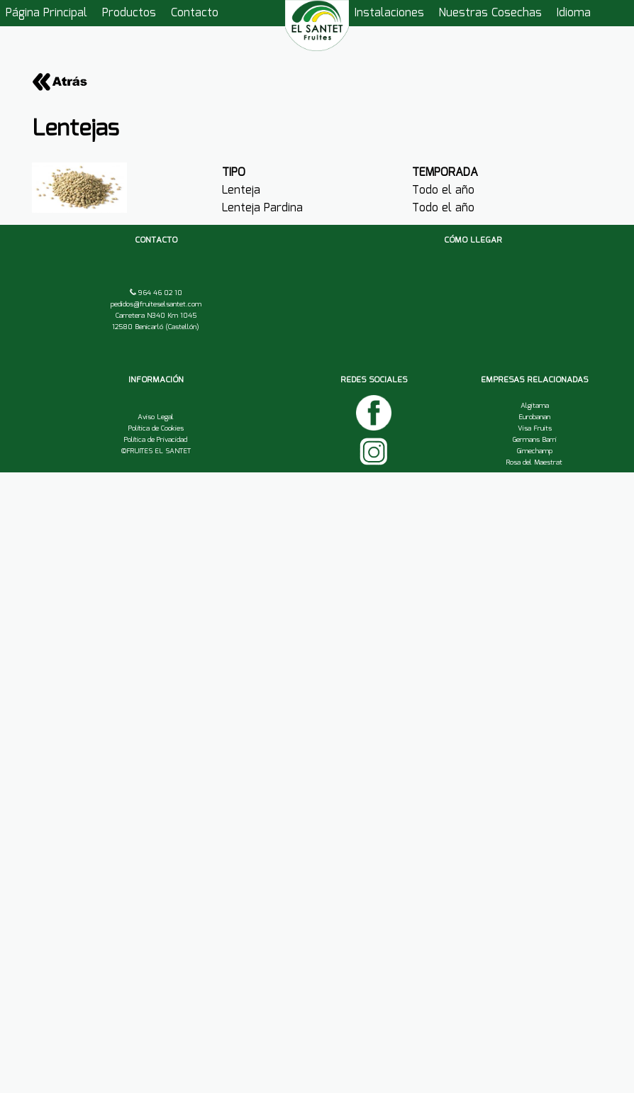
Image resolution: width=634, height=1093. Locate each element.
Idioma (574, 13)
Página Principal (46, 13)
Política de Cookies (156, 428)
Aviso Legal (156, 417)
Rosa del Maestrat (534, 462)
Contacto (194, 13)
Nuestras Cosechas (490, 13)
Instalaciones (389, 13)
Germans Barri (535, 439)
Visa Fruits (535, 428)
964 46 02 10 (159, 293)
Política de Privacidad (155, 439)
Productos (129, 13)
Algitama (535, 405)
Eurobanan (534, 417)
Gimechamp (534, 451)
